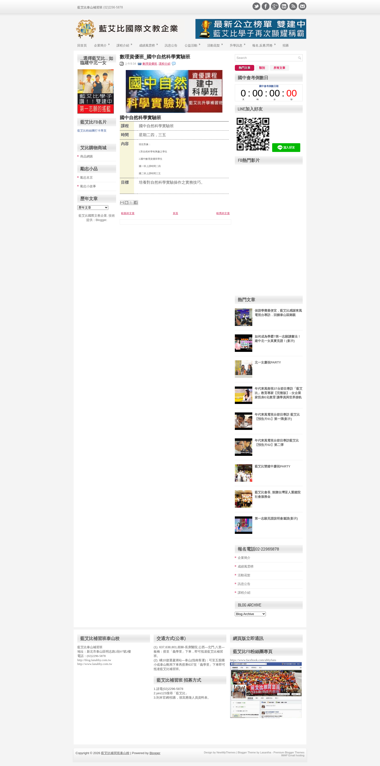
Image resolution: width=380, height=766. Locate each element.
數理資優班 (149, 63)
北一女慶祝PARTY (268, 362)
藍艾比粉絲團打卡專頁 (91, 130)
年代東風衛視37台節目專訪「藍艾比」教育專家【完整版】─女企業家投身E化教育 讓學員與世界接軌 (278, 393)
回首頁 (82, 45)
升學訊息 (239, 43)
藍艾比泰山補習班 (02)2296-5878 (100, 7)
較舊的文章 (223, 213)
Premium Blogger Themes (288, 752)
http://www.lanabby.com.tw (94, 664)
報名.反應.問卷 (265, 43)
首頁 (175, 213)
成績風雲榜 (150, 43)
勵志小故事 (88, 186)
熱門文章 (244, 68)
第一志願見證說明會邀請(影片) (276, 518)
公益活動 (194, 43)
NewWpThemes (225, 752)
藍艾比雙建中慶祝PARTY (272, 466)
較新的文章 (128, 213)
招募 (286, 45)
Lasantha (265, 752)
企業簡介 (103, 43)
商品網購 (86, 156)
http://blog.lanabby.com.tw (94, 660)
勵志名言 (86, 177)
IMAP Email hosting (292, 755)
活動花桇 (216, 43)
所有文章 (279, 68)
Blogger (101, 220)
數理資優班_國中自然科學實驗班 (155, 56)
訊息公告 (171, 45)
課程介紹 (126, 43)
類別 (262, 68)
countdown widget (269, 92)
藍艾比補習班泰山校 (115, 753)
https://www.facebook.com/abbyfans (253, 660)
